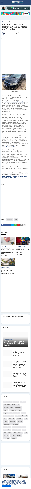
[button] (2, 2)
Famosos (6, 415)
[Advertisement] (15, 55)
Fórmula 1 (24, 415)
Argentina (16, 401)
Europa (23, 413)
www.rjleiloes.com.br (8, 146)
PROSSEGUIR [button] (6, 486)
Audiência (23, 401)
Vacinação (20, 432)
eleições (19, 435)
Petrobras (15, 424)
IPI (13, 418)
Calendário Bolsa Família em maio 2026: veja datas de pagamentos (22, 250)
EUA (20, 410)
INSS (10, 418)
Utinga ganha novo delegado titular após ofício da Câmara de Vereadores (19, 353)
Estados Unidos (15, 413)
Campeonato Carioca (8, 407)
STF (5, 429)
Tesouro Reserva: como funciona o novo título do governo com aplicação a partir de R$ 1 (7, 251)
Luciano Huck (19, 418)
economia (13, 435)
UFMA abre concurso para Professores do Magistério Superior (14, 343)
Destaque (11, 21)
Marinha (5, 421)
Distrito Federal (13, 410)
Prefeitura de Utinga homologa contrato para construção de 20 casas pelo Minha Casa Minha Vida (20, 385)
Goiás (5, 418)
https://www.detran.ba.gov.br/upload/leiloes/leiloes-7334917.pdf (15, 176)
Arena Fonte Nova (8, 401)
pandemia (14, 438)
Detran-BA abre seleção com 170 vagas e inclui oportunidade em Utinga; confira (20, 374)
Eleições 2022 (7, 413)
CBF (18, 404)
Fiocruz (11, 415)
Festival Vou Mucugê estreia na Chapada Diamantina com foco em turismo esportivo (7, 271)
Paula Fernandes (7, 424)
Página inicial (5, 21)
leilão (16, 219)
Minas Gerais (12, 421)
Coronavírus (18, 407)
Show (9, 429)
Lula (26, 418)
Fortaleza (18, 415)
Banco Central (7, 404)
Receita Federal (7, 427)
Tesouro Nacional (8, 432)
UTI (15, 432)
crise (26, 432)
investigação (6, 438)
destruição (6, 435)
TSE (24, 429)
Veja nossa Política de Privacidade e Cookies (14, 484)
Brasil (13, 404)
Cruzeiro (5, 410)
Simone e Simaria (16, 429)
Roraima (23, 427)
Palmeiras (20, 421)
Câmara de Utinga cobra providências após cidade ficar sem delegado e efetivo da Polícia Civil (20, 364)
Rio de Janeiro (16, 427)
